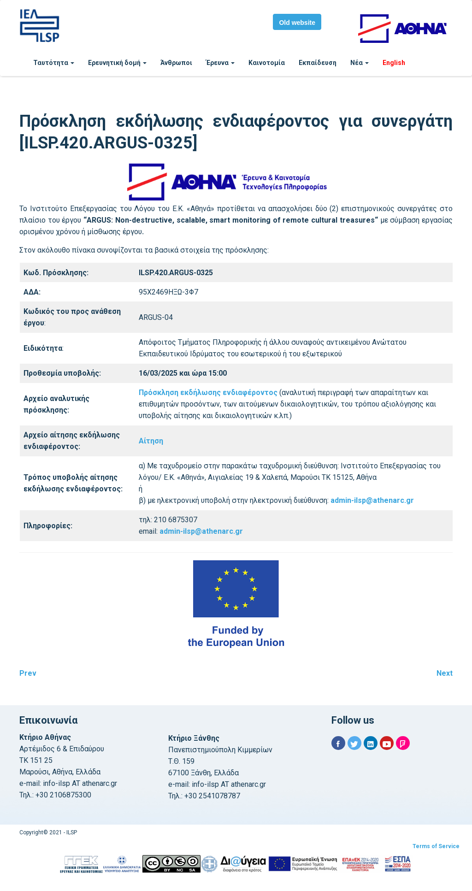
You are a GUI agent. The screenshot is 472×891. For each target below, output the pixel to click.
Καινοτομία (266, 62)
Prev (27, 673)
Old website (297, 22)
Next (445, 673)
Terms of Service (436, 846)
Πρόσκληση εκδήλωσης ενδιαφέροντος (208, 392)
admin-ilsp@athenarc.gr (372, 500)
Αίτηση (151, 441)
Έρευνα (220, 62)
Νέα (359, 62)
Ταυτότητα (53, 62)
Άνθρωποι (176, 62)
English (394, 62)
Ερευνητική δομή (117, 62)
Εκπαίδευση (317, 62)
